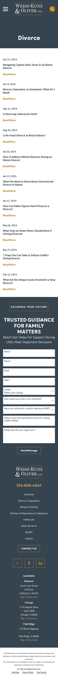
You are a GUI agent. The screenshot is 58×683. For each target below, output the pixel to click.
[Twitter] (17, 563)
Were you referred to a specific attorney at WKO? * (28, 408)
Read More (9, 74)
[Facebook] (29, 563)
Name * (7, 351)
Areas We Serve (29, 525)
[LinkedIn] (40, 563)
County (7, 389)
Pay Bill (28, 532)
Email (6, 370)
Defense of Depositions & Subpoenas (29, 513)
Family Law (29, 519)
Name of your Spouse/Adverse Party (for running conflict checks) (27, 419)
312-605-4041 (29, 485)
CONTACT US (29, 548)
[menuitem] (15, 672)
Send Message (29, 450)
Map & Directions (29, 596)
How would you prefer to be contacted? (23, 399)
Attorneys (29, 494)
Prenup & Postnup (29, 507)
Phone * (7, 361)
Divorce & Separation (29, 500)
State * (7, 380)
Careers (29, 538)
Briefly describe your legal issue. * (20, 430)
